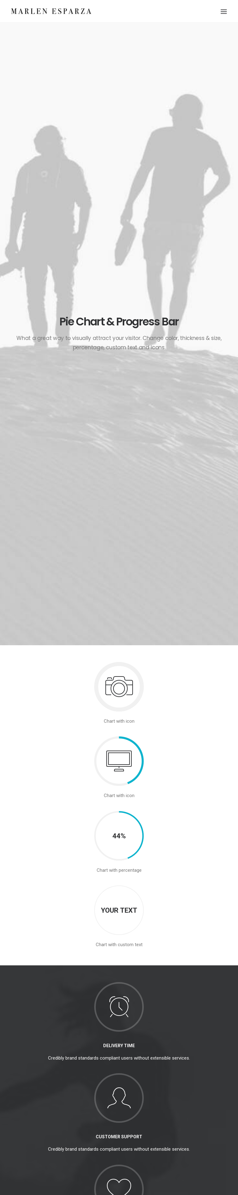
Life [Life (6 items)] (167, 1079)
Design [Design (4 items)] (170, 1070)
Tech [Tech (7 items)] (204, 1088)
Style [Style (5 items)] (188, 1088)
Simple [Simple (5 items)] (201, 1079)
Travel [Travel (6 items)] (170, 1097)
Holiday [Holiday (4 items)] (208, 1070)
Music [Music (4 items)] (183, 1079)
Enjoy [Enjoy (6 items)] (188, 1070)
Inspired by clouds (106, 1085)
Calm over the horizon (110, 1070)
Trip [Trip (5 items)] (187, 1097)
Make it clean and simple (112, 1101)
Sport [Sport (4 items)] (170, 1088)
